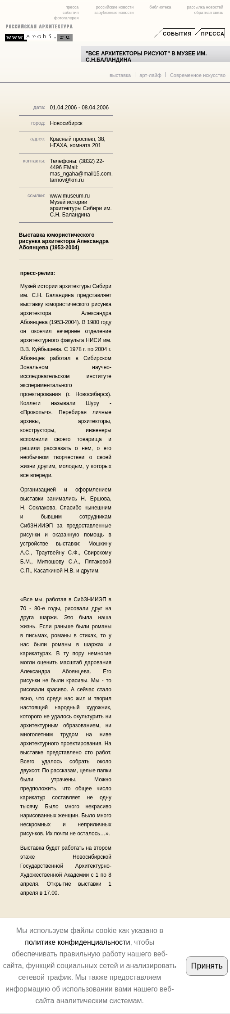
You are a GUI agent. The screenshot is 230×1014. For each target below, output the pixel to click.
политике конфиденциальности (77, 942)
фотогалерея (66, 18)
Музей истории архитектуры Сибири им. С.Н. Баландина (80, 208)
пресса (71, 7)
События (177, 33)
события (70, 12)
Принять (207, 965)
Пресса (213, 33)
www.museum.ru (70, 196)
